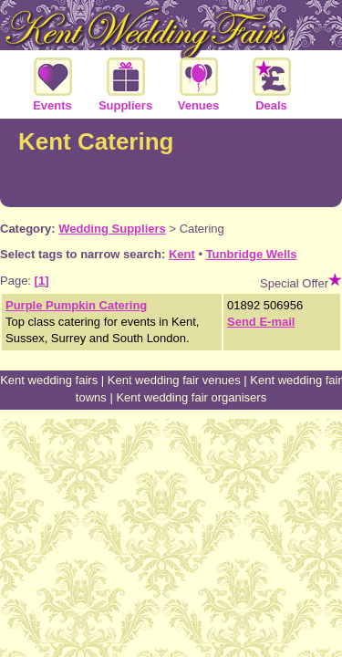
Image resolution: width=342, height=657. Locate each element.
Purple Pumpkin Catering (76, 305)
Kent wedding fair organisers (191, 397)
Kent (182, 254)
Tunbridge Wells (251, 254)
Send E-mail (261, 321)
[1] (42, 280)
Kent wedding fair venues (174, 380)
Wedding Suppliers (112, 228)
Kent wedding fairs (49, 380)
